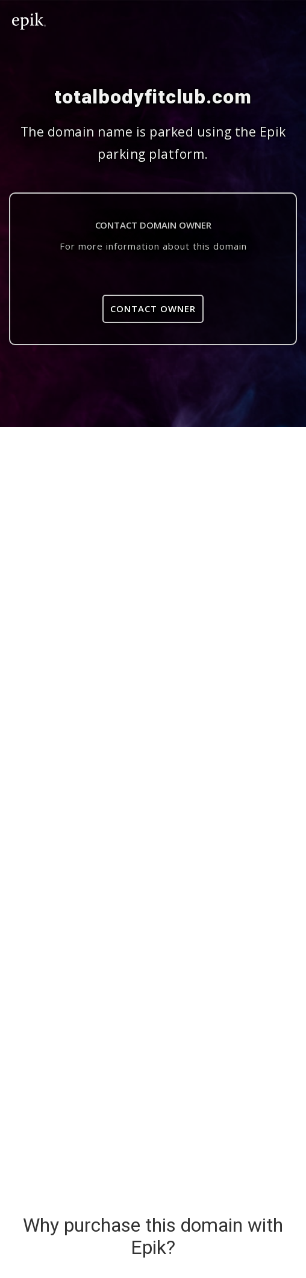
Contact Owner (153, 309)
